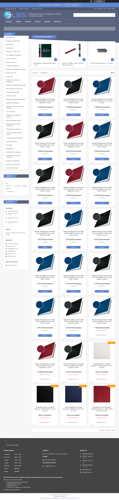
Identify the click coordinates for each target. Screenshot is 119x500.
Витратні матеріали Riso (13, 41)
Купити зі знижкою (72, 5)
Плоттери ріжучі (10, 111)
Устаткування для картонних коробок (14, 133)
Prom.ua (68, 495)
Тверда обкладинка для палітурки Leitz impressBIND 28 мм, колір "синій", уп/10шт (45, 321)
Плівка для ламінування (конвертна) (13, 80)
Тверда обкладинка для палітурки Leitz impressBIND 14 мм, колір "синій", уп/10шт (102, 189)
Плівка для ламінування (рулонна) (16, 85)
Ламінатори (9, 76)
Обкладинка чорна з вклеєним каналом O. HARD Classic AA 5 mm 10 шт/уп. (45, 408)
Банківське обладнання (12, 161)
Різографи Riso (10, 37)
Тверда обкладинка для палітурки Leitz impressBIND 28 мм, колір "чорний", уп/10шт (73, 321)
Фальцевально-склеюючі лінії (14, 88)
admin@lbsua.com (12, 248)
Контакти (57, 21)
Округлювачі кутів (11, 73)
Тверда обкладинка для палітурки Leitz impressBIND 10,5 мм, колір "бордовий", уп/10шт (73, 144)
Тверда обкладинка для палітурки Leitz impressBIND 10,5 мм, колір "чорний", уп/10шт (45, 189)
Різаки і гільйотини (11, 58)
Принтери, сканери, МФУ (13, 51)
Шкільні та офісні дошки (13, 164)
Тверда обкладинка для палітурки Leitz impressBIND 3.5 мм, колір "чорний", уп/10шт (73, 100)
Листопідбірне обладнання (13, 55)
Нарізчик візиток (10, 62)
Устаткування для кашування (14, 138)
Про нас (38, 21)
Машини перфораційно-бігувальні (15, 99)
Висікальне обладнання (13, 103)
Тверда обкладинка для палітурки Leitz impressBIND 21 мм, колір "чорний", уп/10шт (73, 365)
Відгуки (47, 21)
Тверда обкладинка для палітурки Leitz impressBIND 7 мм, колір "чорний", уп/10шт (45, 144)
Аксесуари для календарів (13, 152)
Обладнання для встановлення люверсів (15, 107)
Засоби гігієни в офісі (12, 168)
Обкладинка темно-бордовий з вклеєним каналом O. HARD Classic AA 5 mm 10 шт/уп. (102, 408)
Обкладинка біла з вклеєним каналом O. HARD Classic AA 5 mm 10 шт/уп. (101, 365)
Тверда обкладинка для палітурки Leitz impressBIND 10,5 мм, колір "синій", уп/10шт (102, 144)
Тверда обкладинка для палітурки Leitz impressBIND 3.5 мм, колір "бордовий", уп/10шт (45, 100)
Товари (18, 21)
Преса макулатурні (11, 141)
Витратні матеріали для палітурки (15, 69)
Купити (45, 114)
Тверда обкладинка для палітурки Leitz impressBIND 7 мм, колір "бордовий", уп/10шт (45, 365)
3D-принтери (9, 48)
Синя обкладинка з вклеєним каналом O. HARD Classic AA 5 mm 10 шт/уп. (73, 408)
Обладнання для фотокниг (13, 129)
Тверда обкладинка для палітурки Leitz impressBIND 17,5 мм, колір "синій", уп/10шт (73, 233)
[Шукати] (113, 15)
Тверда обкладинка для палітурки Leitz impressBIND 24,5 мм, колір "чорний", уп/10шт (102, 277)
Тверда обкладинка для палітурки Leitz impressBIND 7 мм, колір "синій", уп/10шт (102, 100)
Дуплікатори (9, 44)
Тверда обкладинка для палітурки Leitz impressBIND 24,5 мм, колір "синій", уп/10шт (73, 277)
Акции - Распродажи (12, 445)
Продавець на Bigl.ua (59, 496)
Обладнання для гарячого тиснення (13, 156)
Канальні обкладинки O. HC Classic (101, 63)
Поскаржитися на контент (57, 498)
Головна (9, 21)
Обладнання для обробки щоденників (13, 124)
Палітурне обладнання (12, 65)
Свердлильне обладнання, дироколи (13, 116)
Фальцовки (9, 145)
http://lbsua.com (11, 246)
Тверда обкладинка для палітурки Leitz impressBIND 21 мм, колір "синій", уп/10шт (45, 277)
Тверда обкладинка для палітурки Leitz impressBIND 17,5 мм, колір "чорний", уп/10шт (102, 233)
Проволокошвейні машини (13, 120)
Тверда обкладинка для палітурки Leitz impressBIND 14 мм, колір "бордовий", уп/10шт (73, 189)
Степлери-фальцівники (12, 92)
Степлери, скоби (11, 95)
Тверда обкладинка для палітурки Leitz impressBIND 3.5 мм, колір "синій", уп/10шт (102, 321)
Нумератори (9, 148)
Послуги (28, 21)
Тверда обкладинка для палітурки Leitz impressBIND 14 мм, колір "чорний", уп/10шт (45, 233)
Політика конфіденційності (72, 498)
